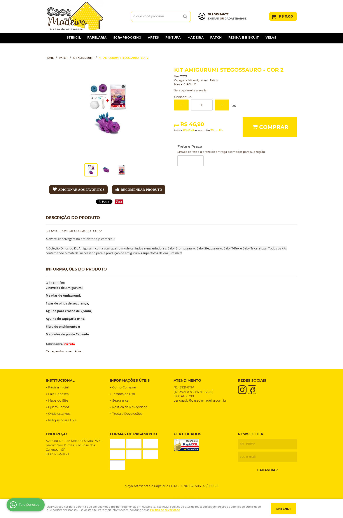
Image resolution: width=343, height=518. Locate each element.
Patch (216, 37)
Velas (271, 37)
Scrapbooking (127, 37)
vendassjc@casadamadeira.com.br (200, 400)
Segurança (120, 400)
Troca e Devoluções (127, 413)
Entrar (213, 18)
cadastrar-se (236, 18)
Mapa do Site (58, 400)
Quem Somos (58, 407)
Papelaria (97, 37)
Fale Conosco (58, 394)
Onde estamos (59, 413)
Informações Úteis (130, 380)
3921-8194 (184, 387)
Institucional (60, 380)
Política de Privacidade (129, 407)
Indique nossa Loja (62, 420)
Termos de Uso (123, 394)
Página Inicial (58, 387)
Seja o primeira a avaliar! (191, 90)
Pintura (173, 37)
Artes (153, 37)
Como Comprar (124, 387)
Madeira (195, 37)
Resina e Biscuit (243, 37)
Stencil (74, 37)
